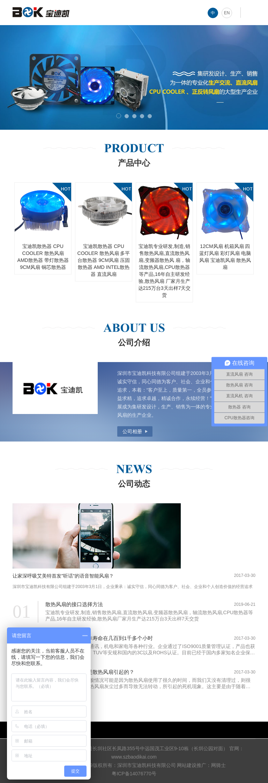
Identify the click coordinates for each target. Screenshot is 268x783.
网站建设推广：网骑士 (201, 765)
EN (227, 12)
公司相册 (132, 431)
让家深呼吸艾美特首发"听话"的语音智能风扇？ (63, 576)
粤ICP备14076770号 (134, 773)
